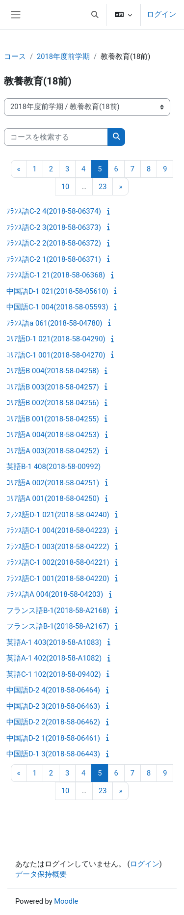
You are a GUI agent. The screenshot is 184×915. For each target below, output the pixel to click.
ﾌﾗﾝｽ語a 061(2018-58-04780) (54, 323)
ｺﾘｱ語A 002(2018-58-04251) (52, 482)
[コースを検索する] (56, 137)
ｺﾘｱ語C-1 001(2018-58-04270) (55, 355)
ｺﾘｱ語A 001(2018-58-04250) (52, 498)
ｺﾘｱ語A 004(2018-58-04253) (52, 434)
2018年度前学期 (63, 56)
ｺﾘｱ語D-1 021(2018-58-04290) (55, 338)
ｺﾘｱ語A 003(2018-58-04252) (52, 450)
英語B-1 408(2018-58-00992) (53, 466)
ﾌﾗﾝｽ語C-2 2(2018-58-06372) (53, 243)
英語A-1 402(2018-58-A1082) (54, 658)
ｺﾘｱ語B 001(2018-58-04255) (52, 419)
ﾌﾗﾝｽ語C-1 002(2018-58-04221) (57, 562)
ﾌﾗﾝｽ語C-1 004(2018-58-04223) (57, 530)
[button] (95, 14)
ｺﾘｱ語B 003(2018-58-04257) (52, 387)
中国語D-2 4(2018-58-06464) (53, 690)
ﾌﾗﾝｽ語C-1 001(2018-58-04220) (57, 578)
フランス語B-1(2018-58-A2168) (57, 610)
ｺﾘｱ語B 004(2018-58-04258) (52, 370)
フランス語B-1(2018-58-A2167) (57, 626)
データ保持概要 (41, 874)
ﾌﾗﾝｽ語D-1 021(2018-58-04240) (57, 514)
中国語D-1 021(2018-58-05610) (57, 291)
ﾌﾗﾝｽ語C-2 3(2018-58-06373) (53, 227)
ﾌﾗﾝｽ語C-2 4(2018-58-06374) (53, 211)
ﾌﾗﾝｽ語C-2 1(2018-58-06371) (53, 259)
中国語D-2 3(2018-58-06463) (53, 706)
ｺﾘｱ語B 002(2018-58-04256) (52, 402)
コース (15, 56)
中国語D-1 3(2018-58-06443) (53, 753)
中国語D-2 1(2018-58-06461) (53, 738)
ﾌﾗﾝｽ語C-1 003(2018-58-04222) (57, 546)
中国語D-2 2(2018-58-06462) (53, 722)
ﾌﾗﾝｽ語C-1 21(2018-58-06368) (55, 275)
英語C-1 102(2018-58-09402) (53, 674)
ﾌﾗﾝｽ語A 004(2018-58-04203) (54, 594)
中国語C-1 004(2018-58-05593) (57, 307)
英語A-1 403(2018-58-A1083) (54, 642)
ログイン (161, 14)
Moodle (66, 901)
